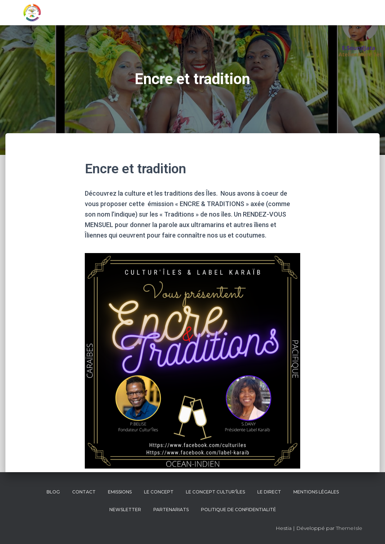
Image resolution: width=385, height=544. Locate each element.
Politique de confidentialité (238, 509)
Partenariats (171, 509)
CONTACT (84, 492)
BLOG (53, 492)
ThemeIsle (349, 528)
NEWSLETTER (125, 509)
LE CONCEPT (159, 492)
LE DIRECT (269, 492)
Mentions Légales (316, 492)
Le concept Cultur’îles (215, 492)
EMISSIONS (120, 492)
